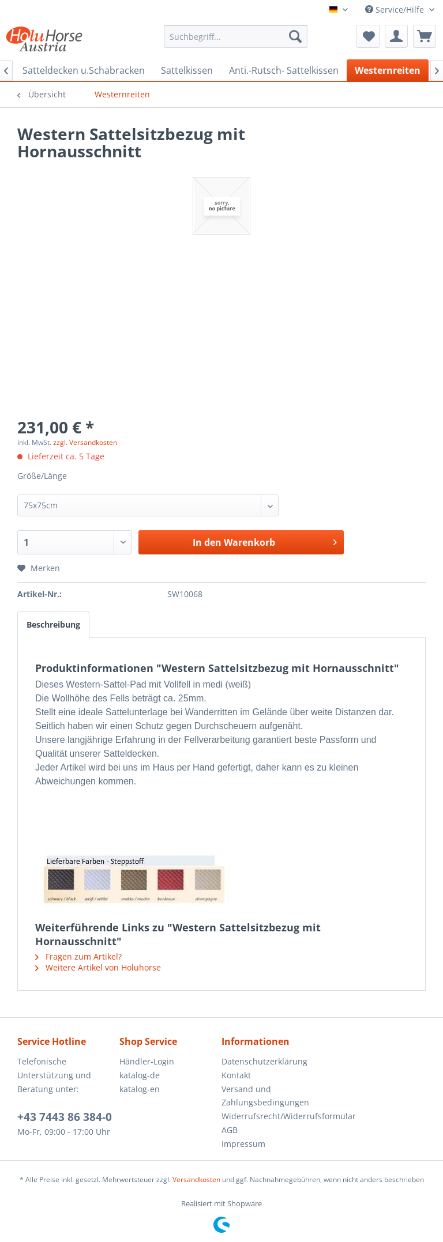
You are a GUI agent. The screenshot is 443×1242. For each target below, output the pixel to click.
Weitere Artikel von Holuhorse (98, 967)
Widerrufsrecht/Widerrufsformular (270, 1116)
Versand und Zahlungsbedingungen (265, 1096)
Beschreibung (53, 624)
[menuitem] (236, 36)
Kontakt (236, 1075)
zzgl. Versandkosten (85, 442)
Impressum (243, 1143)
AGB (230, 1129)
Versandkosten (196, 1179)
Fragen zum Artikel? (78, 956)
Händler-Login (146, 1061)
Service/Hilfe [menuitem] (395, 9)
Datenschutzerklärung (264, 1061)
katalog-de (139, 1075)
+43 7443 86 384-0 (64, 1116)
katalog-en (139, 1089)
